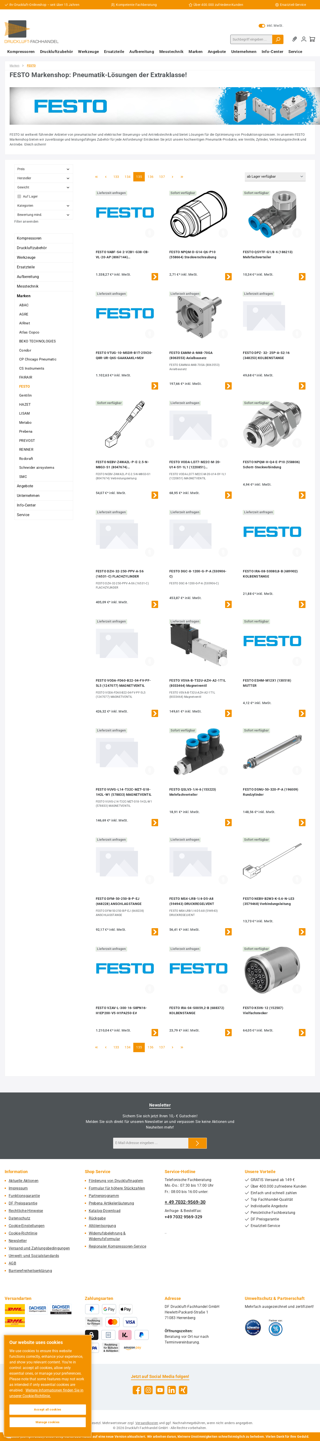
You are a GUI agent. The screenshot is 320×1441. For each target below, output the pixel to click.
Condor (25, 350)
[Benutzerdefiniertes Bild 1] (253, 1327)
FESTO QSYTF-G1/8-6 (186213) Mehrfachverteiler (268, 254)
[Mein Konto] (304, 39)
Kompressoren (29, 238)
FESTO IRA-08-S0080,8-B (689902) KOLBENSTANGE (270, 573)
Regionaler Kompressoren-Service (117, 1246)
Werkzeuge (26, 257)
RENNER (26, 449)
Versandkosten (146, 1423)
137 (162, 176)
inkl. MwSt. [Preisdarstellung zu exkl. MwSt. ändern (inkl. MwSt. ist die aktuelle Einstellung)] (271, 25)
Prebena (25, 431)
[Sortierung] (275, 176)
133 (117, 176)
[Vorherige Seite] (106, 176)
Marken (23, 296)
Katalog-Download (105, 1210)
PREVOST (27, 441)
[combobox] (251, 39)
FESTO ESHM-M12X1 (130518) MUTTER (267, 683)
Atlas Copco (29, 332)
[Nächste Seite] (172, 176)
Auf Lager (30, 196)
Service (23, 515)
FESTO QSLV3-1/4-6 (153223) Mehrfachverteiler (192, 792)
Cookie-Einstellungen (27, 1225)
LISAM (24, 413)
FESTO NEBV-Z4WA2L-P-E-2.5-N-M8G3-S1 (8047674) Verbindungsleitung (122, 465)
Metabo (25, 422)
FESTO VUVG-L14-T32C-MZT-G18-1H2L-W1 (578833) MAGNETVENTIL (124, 792)
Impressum (18, 1188)
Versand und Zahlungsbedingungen (39, 1248)
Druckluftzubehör (32, 248)
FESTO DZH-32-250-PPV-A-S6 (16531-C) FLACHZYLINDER (120, 573)
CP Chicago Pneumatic (37, 359)
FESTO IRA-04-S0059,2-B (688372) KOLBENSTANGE (196, 1010)
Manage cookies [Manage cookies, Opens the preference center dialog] (48, 1422)
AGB (12, 1263)
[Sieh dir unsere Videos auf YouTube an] (160, 1390)
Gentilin (25, 395)
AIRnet (24, 323)
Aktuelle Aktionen (23, 1180)
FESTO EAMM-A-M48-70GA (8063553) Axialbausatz (190, 355)
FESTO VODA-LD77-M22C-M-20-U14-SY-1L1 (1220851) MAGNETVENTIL (195, 465)
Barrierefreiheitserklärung (30, 1270)
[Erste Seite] (96, 176)
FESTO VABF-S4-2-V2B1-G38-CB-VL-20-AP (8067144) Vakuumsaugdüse (122, 255)
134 (128, 176)
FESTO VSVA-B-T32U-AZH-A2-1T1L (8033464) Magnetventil (197, 683)
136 (151, 176)
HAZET (25, 404)
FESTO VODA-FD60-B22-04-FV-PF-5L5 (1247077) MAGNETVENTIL (123, 683)
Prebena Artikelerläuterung (111, 1203)
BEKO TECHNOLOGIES (37, 341)
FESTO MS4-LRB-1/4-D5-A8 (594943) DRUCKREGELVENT (191, 901)
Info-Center (26, 505)
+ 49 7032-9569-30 (185, 1202)
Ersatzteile (26, 267)
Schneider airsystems (36, 467)
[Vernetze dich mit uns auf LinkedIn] (171, 1390)
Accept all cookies (47, 1409)
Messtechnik (27, 286)
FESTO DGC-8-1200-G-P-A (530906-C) (198, 573)
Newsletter (18, 1240)
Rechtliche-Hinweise (26, 1210)
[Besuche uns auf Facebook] (137, 1390)
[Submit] (197, 1143)
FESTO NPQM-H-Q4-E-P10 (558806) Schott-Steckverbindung (271, 464)
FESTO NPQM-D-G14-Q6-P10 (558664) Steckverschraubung (192, 254)
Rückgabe (97, 1218)
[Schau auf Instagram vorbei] (148, 1390)
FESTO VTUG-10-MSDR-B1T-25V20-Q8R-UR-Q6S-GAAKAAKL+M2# (124, 355)
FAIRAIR (25, 377)
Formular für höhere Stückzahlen (117, 1188)
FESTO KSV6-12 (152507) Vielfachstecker (263, 1010)
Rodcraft (26, 459)
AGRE (23, 314)
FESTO (24, 386)
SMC (23, 477)
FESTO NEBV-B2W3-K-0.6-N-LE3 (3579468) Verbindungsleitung (268, 901)
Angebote (25, 486)
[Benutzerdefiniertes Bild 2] (275, 1327)
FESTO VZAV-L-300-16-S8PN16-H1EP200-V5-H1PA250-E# (121, 1010)
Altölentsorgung (102, 1225)
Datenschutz (19, 1218)
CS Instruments (31, 368)
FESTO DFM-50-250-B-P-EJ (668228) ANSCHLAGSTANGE (119, 901)
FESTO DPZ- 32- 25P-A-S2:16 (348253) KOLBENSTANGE (266, 355)
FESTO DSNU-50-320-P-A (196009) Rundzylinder (270, 792)
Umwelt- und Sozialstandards (34, 1255)
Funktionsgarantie (24, 1195)
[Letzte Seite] (181, 176)
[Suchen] (277, 39)
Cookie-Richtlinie (23, 1233)
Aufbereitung (28, 276)
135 (139, 176)
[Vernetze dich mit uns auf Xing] (183, 1390)
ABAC (24, 305)
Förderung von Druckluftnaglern (116, 1180)
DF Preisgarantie (23, 1203)
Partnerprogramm (104, 1195)
